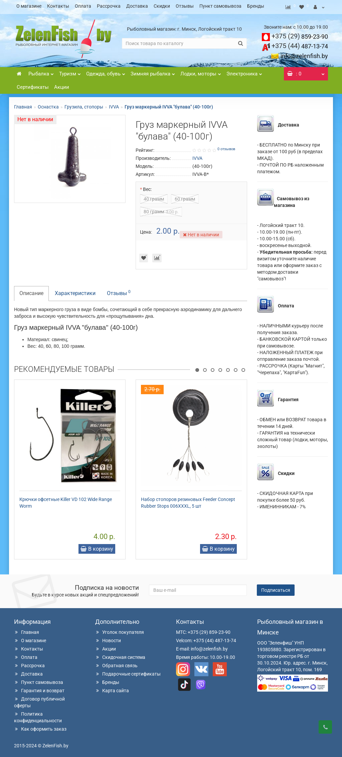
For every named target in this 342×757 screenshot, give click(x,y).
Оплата (83, 6)
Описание (31, 291)
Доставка (137, 6)
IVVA (114, 104)
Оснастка (48, 104)
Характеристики (75, 291)
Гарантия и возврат (39, 688)
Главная (23, 104)
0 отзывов (226, 147)
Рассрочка (109, 6)
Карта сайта (112, 688)
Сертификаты (33, 85)
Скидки (162, 6)
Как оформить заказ (40, 727)
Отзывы (185, 6)
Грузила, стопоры (83, 104)
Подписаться (275, 588)
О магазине (28, 6)
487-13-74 (300, 44)
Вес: (147, 187)
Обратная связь (116, 663)
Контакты (58, 6)
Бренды (255, 6)
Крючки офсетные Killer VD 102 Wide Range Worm (65, 501)
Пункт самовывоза (220, 6)
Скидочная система (120, 655)
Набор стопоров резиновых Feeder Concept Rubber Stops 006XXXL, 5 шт (188, 501)
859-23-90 (300, 34)
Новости (108, 638)
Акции (61, 85)
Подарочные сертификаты (128, 672)
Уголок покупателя (119, 630)
